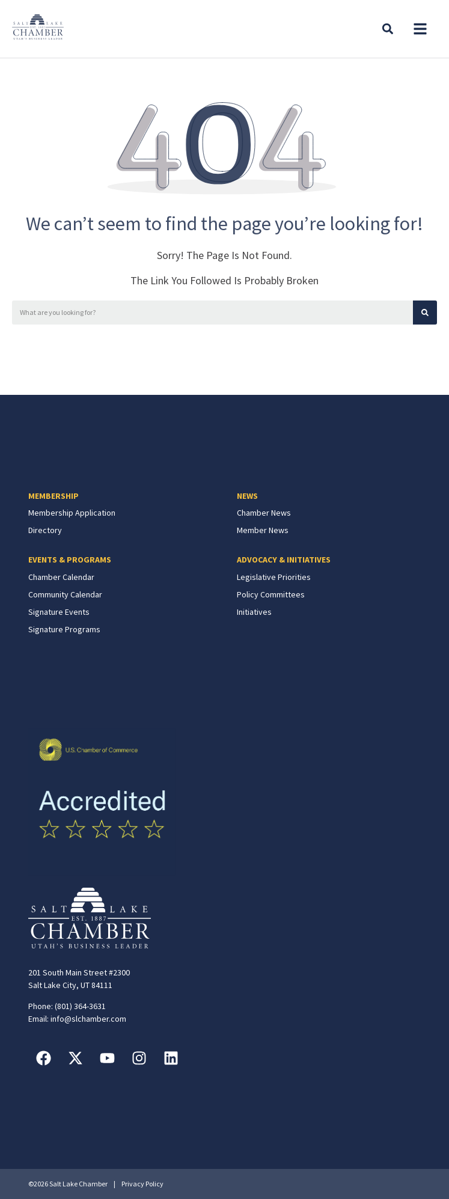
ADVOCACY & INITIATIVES (284, 559)
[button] (420, 29)
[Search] (425, 313)
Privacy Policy (142, 1183)
